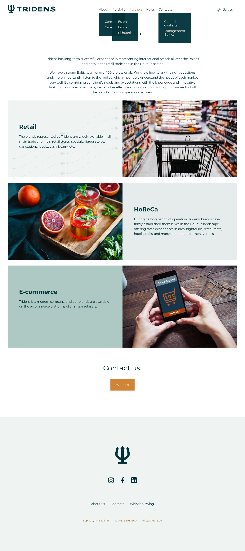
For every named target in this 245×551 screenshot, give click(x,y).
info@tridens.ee (152, 520)
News (150, 10)
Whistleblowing (142, 504)
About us (98, 504)
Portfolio (118, 10)
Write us (122, 385)
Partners (136, 10)
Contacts (165, 10)
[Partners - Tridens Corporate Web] (32, 10)
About (104, 10)
